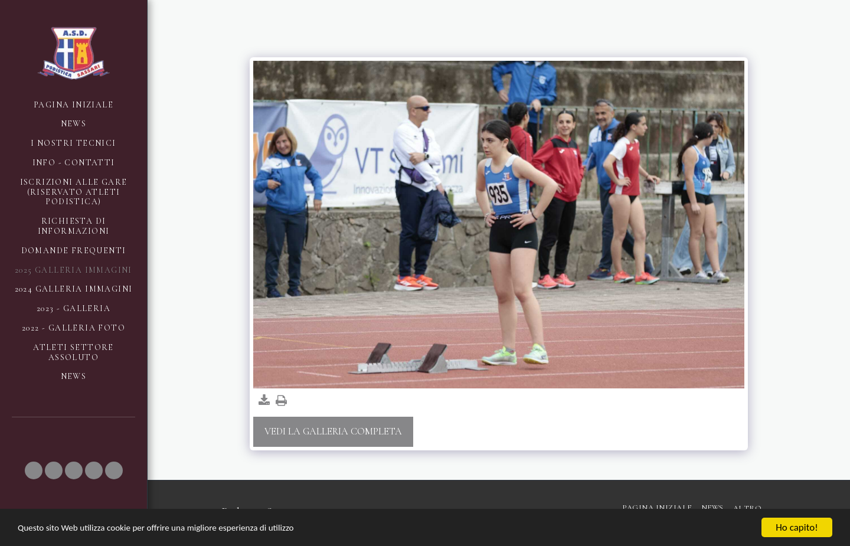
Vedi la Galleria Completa (333, 431)
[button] (33, 470)
